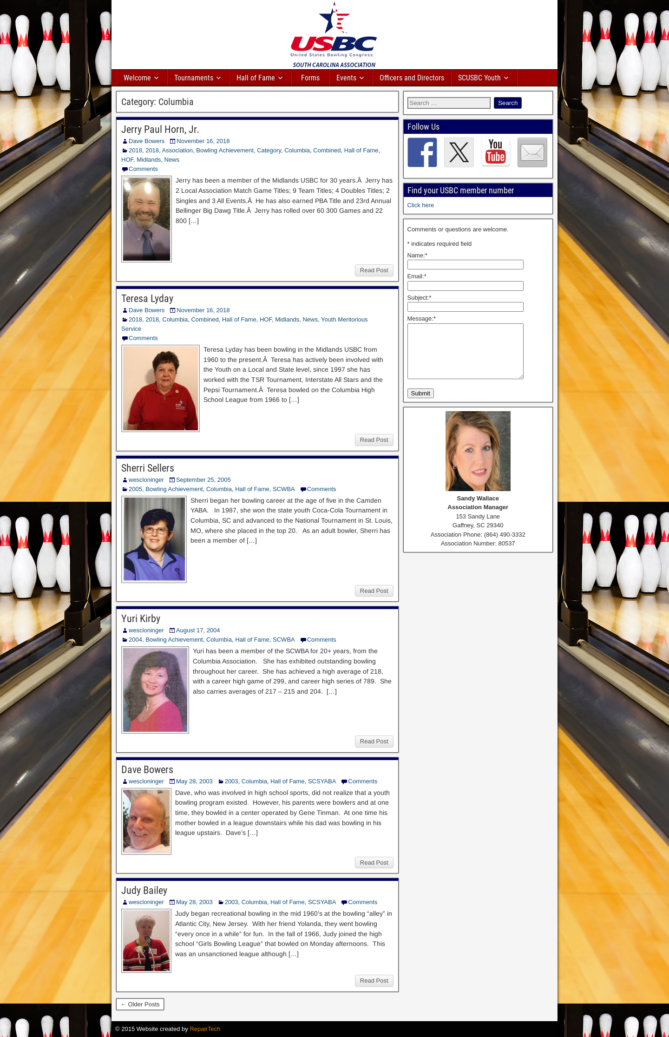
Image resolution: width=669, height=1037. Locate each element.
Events (346, 77)
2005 (135, 489)
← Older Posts (140, 1004)
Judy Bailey (144, 890)
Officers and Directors (412, 77)
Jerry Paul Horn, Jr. (160, 129)
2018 (135, 150)
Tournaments (193, 77)
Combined (327, 150)
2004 (135, 639)
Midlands (149, 159)
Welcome (137, 77)
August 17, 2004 (198, 630)
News (172, 159)
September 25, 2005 (203, 479)
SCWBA (284, 489)
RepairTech (205, 1028)
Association (177, 150)
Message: (421, 318)
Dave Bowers (146, 141)
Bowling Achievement (225, 150)
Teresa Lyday (147, 298)
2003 (231, 781)
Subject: (419, 297)
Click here (420, 205)
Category (269, 150)
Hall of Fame (255, 77)
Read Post (374, 270)
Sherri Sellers (147, 468)
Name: (417, 255)
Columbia (297, 150)
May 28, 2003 (194, 781)
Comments (143, 168)
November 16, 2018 (203, 141)
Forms (310, 77)
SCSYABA (322, 781)
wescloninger (146, 479)
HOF (127, 159)
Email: (416, 276)
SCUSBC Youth (479, 77)
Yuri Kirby (140, 618)
